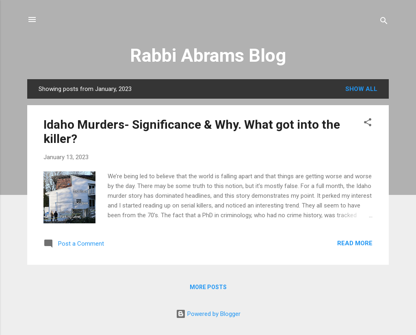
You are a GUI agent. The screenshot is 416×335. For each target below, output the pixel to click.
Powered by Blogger (208, 314)
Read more (355, 243)
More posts (208, 287)
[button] (368, 123)
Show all (361, 89)
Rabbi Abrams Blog (208, 55)
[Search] (384, 22)
